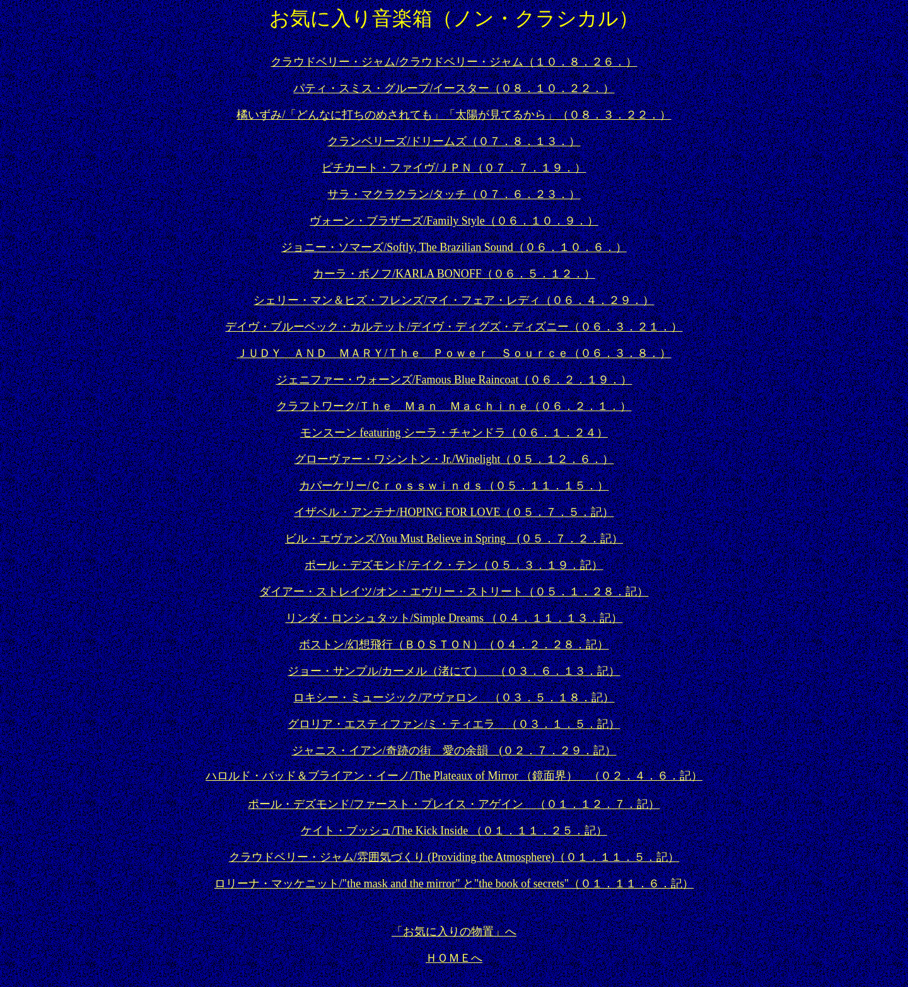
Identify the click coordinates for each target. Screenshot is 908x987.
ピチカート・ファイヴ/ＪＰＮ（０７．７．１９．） (454, 167)
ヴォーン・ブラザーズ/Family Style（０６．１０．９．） (454, 220)
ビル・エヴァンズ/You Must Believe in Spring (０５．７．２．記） (454, 538)
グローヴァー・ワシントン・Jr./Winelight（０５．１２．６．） (454, 459)
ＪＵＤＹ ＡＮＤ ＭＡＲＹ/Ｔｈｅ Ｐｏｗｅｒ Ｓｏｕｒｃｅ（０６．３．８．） (453, 353)
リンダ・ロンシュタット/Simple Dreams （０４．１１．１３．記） (454, 618)
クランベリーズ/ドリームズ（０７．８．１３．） (453, 141)
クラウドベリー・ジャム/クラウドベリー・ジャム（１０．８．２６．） (454, 61)
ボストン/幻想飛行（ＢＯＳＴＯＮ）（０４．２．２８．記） (453, 644)
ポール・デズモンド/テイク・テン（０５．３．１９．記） (454, 565)
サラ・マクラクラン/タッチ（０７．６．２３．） (453, 194)
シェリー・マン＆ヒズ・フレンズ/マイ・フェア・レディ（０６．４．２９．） (453, 300)
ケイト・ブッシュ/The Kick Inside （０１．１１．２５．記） (454, 830)
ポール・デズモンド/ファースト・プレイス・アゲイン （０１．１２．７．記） (454, 804)
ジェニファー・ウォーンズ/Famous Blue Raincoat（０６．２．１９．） (454, 379)
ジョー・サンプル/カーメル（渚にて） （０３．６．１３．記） (454, 671)
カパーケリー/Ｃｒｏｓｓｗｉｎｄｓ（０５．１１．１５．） (453, 485)
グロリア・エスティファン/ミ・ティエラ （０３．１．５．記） (454, 724)
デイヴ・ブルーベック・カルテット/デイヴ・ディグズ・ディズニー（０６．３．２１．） (453, 326)
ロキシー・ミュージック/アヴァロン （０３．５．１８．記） (453, 697)
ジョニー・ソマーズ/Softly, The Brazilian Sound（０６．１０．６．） (453, 247)
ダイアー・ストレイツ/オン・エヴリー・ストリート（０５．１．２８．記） (453, 591)
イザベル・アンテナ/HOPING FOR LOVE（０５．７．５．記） (454, 512)
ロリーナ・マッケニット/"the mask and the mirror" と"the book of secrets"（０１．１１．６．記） (454, 883)
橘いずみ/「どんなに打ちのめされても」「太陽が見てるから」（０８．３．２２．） (453, 114)
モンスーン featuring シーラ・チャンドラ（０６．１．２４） (454, 432)
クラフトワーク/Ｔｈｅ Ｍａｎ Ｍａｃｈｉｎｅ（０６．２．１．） (453, 406)
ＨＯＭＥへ (454, 958)
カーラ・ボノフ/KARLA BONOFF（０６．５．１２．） (454, 273)
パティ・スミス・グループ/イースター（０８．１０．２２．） (453, 88)
